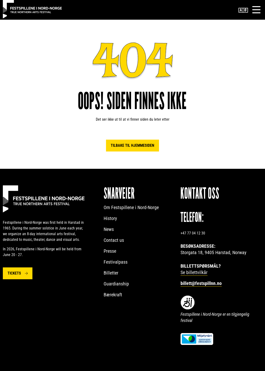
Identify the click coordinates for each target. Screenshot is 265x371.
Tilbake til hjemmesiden (132, 145)
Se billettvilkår (194, 272)
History (110, 218)
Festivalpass (116, 262)
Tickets (14, 273)
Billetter (111, 273)
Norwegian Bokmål (245, 10)
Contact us (114, 240)
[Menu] (256, 10)
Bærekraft (113, 295)
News (109, 229)
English (240, 10)
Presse (110, 251)
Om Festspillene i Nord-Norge (131, 207)
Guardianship (116, 284)
